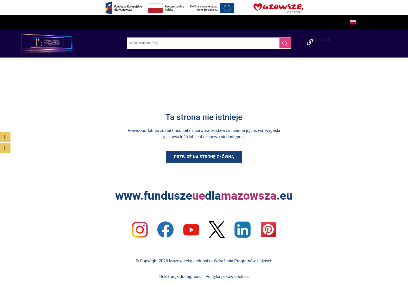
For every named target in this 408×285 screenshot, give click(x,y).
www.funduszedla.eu (204, 195)
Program (144, 22)
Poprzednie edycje (297, 22)
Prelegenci (227, 22)
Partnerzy (259, 22)
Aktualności (112, 22)
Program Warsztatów (184, 22)
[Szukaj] (285, 43)
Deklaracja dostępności (180, 276)
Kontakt (333, 22)
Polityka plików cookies (227, 276)
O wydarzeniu (74, 22)
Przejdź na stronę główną (204, 156)
